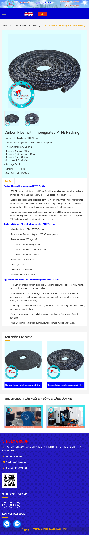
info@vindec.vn (19, 462)
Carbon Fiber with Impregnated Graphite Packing (27, 385)
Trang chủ (6, 25)
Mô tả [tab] (8, 181)
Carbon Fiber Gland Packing (27, 25)
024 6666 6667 (17, 456)
